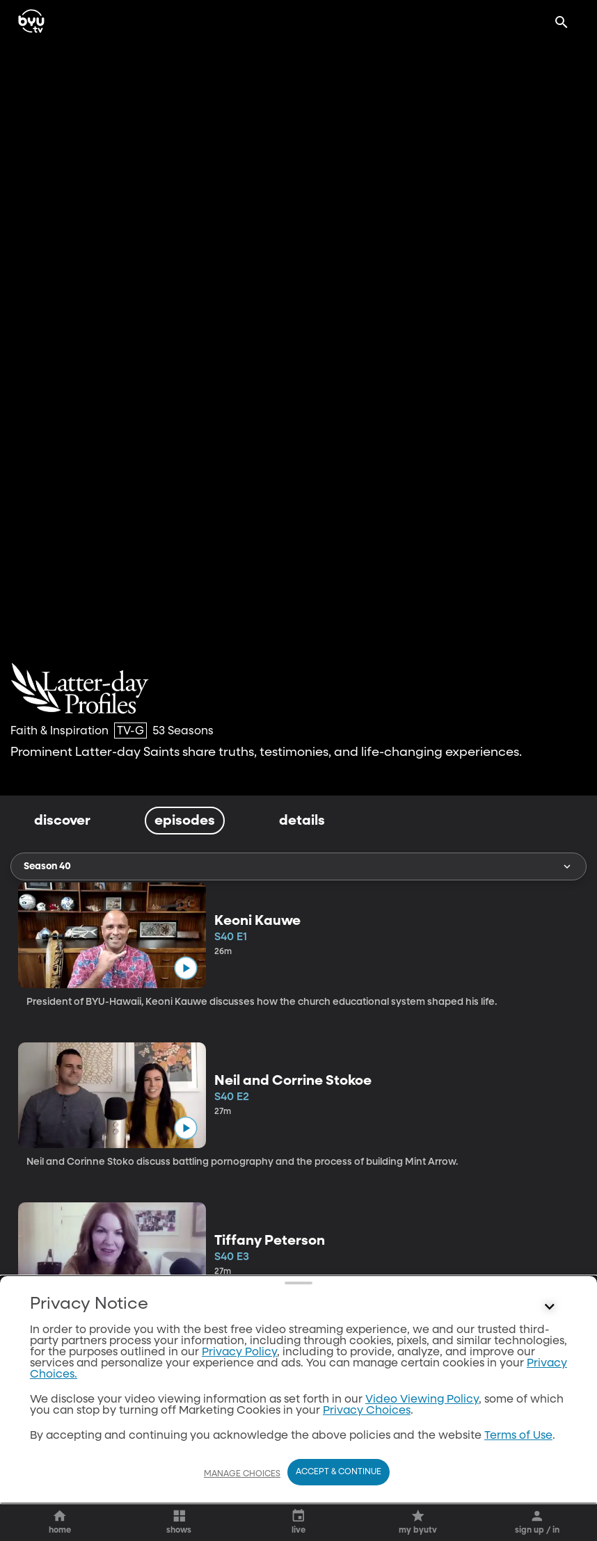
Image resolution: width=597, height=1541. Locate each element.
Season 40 (298, 866)
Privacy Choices (367, 1411)
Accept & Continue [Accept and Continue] (338, 1472)
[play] (185, 967)
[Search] (561, 22)
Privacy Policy (239, 1352)
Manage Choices (242, 1474)
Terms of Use (518, 1436)
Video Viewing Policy (422, 1399)
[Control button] (549, 1307)
